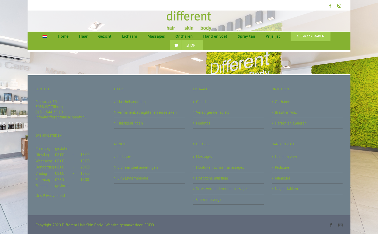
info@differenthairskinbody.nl (60, 117)
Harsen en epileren (291, 123)
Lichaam (124, 156)
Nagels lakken (286, 188)
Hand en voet (286, 156)
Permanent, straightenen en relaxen (147, 112)
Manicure (282, 178)
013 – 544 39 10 (49, 111)
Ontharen (282, 101)
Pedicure (282, 167)
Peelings (203, 123)
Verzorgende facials (212, 112)
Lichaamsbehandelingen (137, 167)
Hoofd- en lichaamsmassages (220, 167)
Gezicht (202, 101)
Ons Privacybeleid (50, 195)
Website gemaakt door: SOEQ (130, 224)
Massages (204, 156)
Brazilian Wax (286, 112)
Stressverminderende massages (222, 188)
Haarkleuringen (130, 123)
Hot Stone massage (212, 178)
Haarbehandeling (131, 101)
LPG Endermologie (132, 178)
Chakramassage (209, 199)
